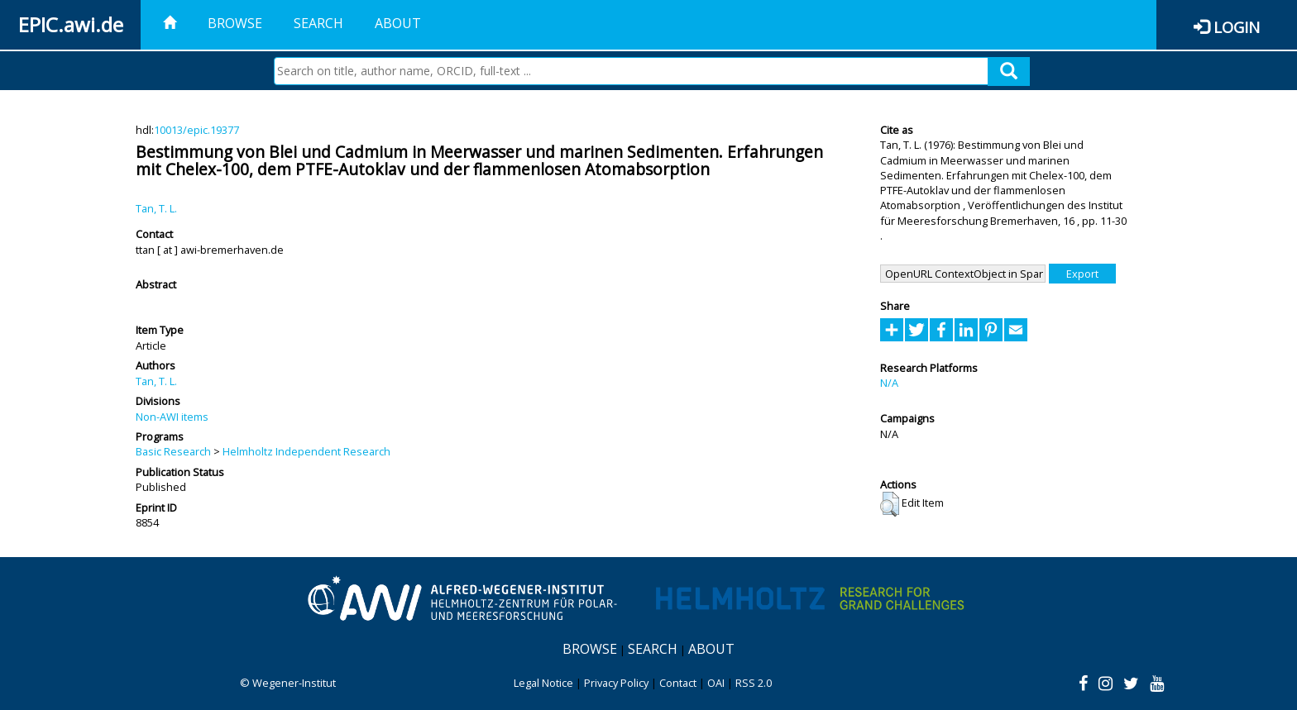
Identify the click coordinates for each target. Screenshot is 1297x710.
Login (1236, 27)
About (398, 23)
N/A (889, 382)
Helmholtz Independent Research (306, 451)
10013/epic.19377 (196, 129)
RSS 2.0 (753, 682)
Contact (677, 682)
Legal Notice (543, 682)
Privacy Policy (616, 682)
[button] (889, 504)
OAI (716, 682)
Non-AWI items (172, 416)
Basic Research (173, 451)
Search (318, 23)
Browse (235, 23)
